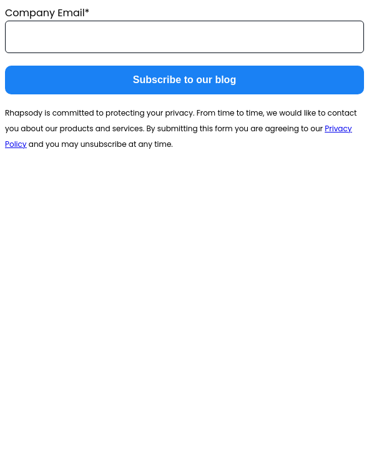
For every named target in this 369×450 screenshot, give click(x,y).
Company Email (45, 13)
